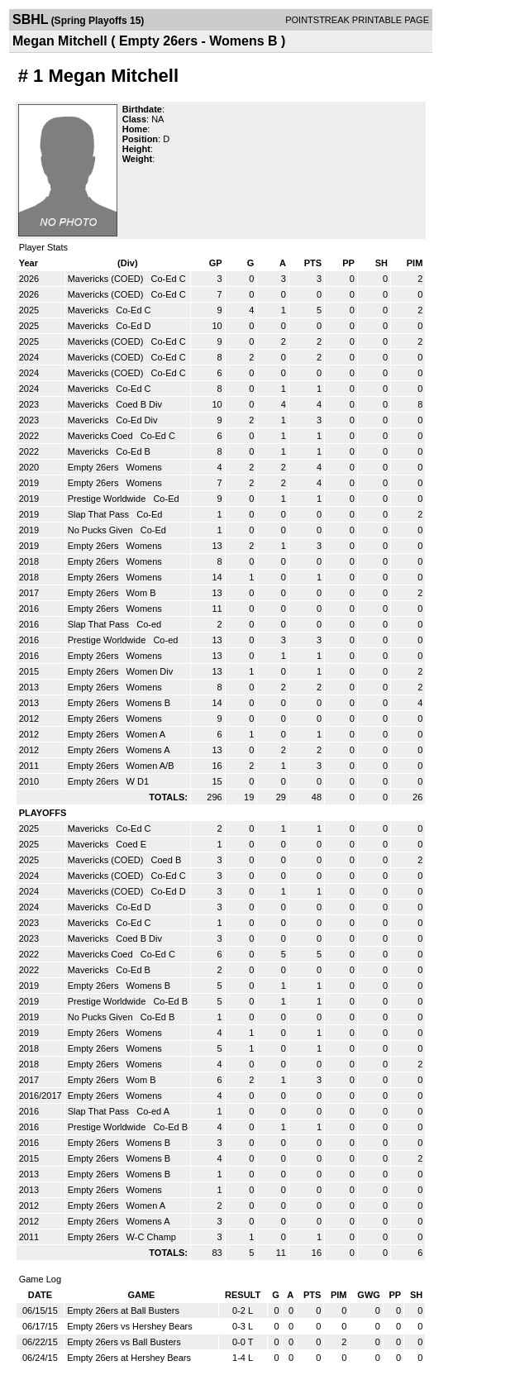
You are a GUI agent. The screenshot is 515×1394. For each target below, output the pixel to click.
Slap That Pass (99, 514)
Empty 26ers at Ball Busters (123, 1310)
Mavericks (90, 310)
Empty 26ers (95, 467)
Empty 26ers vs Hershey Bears (130, 1326)
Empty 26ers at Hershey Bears (129, 1358)
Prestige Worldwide (108, 499)
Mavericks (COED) (107, 279)
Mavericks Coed (102, 436)
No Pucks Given (102, 530)
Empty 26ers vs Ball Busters (124, 1342)
